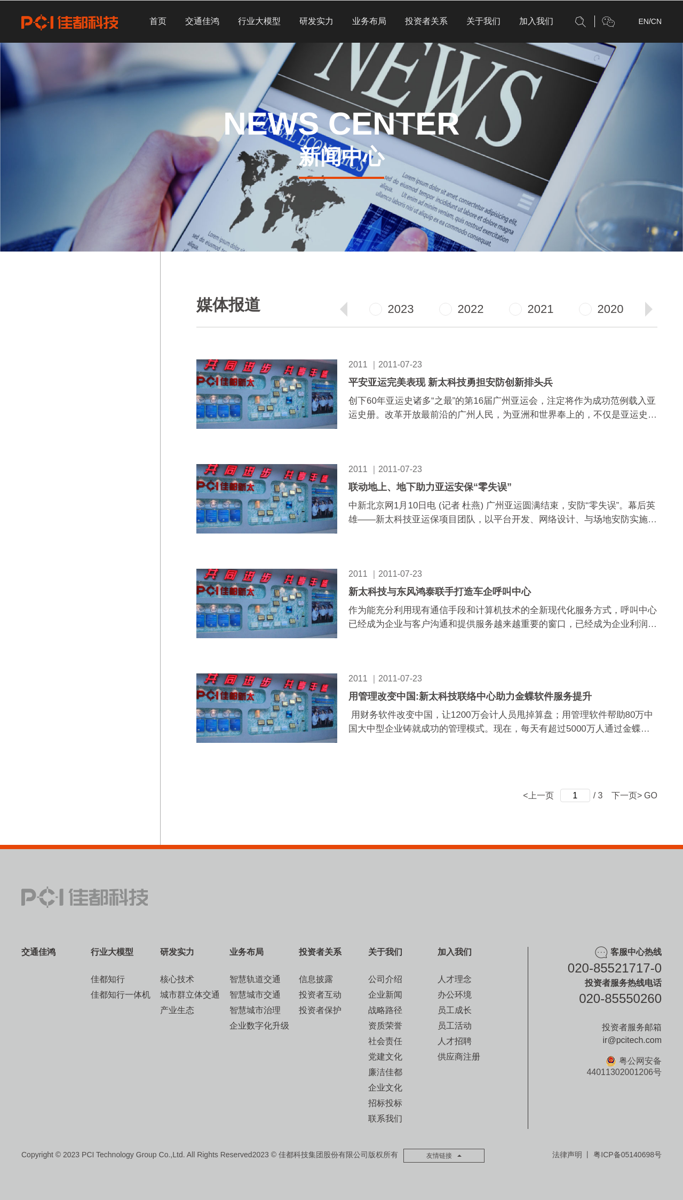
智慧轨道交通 (255, 979)
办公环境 (455, 994)
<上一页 (538, 795)
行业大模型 (259, 21)
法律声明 (567, 1154)
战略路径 (385, 1010)
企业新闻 (385, 994)
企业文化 (385, 1087)
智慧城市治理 (255, 1010)
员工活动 (455, 1025)
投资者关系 (426, 21)
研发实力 (316, 21)
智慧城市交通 (255, 994)
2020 (601, 309)
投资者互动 (320, 994)
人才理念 (455, 979)
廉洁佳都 (385, 1072)
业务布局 (369, 21)
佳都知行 (108, 979)
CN (656, 21)
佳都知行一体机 (120, 994)
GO (650, 795)
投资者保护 (320, 1010)
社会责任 (385, 1041)
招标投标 (385, 1103)
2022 (461, 309)
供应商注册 (459, 1056)
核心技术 (177, 979)
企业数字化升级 (259, 1025)
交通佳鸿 (202, 21)
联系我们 (385, 1118)
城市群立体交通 (190, 994)
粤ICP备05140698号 (627, 1154)
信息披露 (316, 979)
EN (643, 21)
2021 (531, 309)
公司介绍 (385, 979)
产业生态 (177, 1010)
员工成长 (455, 1010)
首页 (157, 21)
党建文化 (385, 1056)
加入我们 (536, 21)
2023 (391, 309)
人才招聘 (455, 1041)
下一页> (626, 795)
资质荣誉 (385, 1025)
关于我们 (483, 21)
